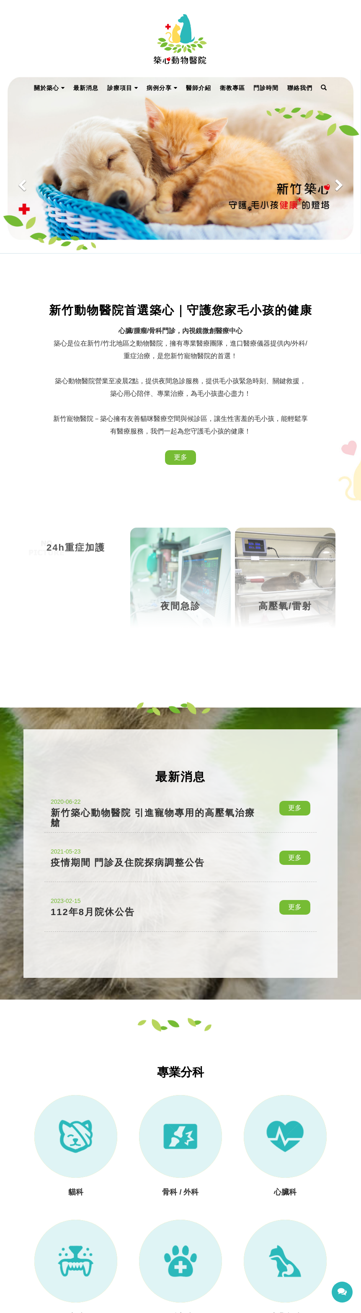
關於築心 (49, 88)
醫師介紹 (198, 88)
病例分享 (162, 88)
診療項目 (122, 88)
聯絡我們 (299, 88)
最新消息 (85, 88)
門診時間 (265, 88)
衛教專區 (232, 88)
